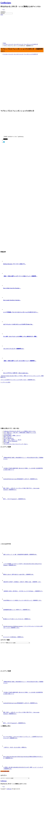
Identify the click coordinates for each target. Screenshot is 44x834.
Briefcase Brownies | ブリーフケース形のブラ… (14, 264)
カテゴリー (3, 778)
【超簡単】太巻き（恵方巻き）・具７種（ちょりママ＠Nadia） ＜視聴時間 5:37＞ (23, 591)
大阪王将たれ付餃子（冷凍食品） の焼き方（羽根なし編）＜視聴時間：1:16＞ (22, 581)
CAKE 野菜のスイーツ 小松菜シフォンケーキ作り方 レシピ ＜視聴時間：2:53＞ (22, 600)
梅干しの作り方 (7, 436)
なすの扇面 (6, 442)
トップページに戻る (5, 382)
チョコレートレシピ (8, 44)
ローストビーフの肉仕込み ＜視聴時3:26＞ (13, 637)
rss (3, 9)
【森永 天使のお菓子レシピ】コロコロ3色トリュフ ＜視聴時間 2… (19, 360)
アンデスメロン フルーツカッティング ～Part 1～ (16, 444)
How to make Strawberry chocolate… (12, 300)
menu (2, 14)
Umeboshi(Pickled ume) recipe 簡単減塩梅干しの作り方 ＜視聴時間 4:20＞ (20, 479)
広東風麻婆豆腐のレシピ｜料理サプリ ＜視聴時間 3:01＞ (17, 609)
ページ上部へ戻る (5, 771)
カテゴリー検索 (4, 642)
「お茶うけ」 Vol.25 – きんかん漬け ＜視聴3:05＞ (15, 747)
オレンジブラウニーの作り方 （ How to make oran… (16, 373)
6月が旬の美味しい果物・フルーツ (12, 435)
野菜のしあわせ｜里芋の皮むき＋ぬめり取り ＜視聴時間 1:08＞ (18, 574)
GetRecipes (6, 2)
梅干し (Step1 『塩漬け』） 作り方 (12, 439)
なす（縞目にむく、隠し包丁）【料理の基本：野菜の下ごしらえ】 (20, 432)
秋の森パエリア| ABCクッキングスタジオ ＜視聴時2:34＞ (17, 619)
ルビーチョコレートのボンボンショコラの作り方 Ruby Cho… (18, 324)
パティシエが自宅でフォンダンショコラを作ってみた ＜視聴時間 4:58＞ (18, 379)
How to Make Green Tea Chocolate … (12, 288)
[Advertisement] (12, 28)
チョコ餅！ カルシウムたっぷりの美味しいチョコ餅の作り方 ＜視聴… (20, 336)
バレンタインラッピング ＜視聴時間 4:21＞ (13, 348)
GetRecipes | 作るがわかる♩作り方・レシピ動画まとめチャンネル (19, 431)
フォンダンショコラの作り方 (31, 44)
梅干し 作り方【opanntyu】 (11, 441)
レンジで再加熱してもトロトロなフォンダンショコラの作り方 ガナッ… (20, 312)
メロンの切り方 (7, 434)
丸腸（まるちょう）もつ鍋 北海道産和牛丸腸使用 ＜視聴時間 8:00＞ (20, 554)
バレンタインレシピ (18, 44)
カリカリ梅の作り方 (9, 438)
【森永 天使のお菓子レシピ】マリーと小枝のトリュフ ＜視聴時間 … (20, 276)
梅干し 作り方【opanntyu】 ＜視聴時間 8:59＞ (14, 499)
